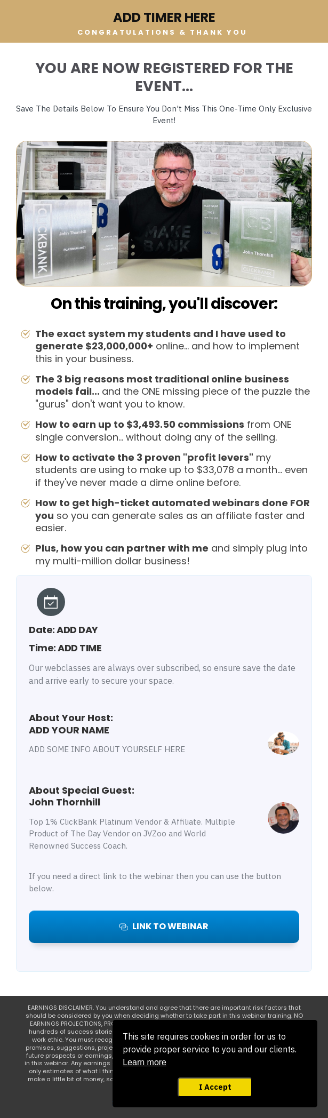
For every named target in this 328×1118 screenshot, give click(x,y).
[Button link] (164, 927)
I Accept (215, 1087)
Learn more (144, 1062)
